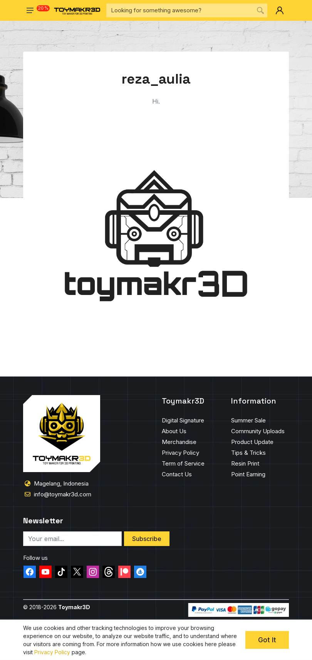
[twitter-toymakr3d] (77, 571)
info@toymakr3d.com (62, 494)
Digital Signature (183, 420)
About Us (174, 431)
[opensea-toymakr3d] (140, 571)
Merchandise (179, 442)
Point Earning (248, 474)
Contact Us (177, 474)
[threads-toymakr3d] (108, 571)
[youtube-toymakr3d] (45, 571)
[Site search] (179, 10)
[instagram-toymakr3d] (92, 571)
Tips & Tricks (248, 452)
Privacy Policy (180, 452)
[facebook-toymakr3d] (29, 571)
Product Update (252, 442)
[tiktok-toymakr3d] (61, 571)
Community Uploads (258, 431)
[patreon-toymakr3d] (124, 571)
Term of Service (183, 463)
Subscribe (146, 539)
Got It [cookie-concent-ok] (267, 640)
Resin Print (245, 463)
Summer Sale (248, 420)
